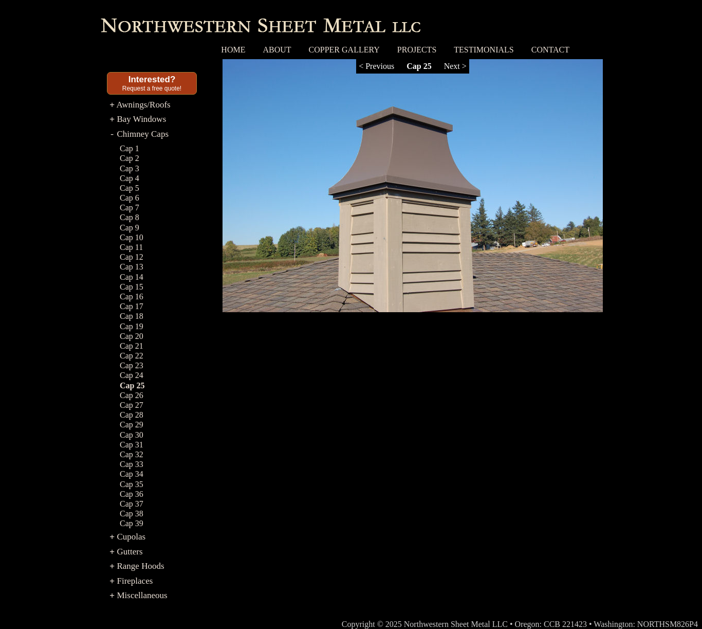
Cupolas (127, 537)
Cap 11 (131, 247)
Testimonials (483, 49)
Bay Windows (137, 119)
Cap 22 (131, 355)
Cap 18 (131, 316)
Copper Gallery (344, 49)
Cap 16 (131, 296)
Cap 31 (131, 444)
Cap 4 (129, 178)
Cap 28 (131, 414)
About (277, 49)
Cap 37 (131, 503)
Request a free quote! (152, 83)
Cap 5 (129, 188)
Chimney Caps (139, 134)
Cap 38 (131, 513)
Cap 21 (131, 346)
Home (233, 49)
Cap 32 (131, 454)
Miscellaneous (138, 595)
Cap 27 (131, 405)
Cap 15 (131, 286)
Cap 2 (129, 158)
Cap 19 (131, 326)
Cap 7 (129, 207)
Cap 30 (131, 434)
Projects (416, 49)
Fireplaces (131, 581)
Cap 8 (129, 217)
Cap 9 (129, 227)
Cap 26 (131, 395)
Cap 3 (129, 168)
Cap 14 (131, 277)
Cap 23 (131, 365)
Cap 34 (131, 474)
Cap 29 (131, 424)
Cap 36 (131, 494)
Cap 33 (131, 464)
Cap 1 (129, 148)
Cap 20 (131, 336)
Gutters (126, 551)
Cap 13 (131, 266)
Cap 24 (131, 375)
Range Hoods (136, 566)
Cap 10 (131, 237)
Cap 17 (131, 306)
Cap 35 (131, 484)
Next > (455, 66)
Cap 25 (132, 385)
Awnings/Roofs (140, 105)
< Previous (376, 66)
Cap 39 (131, 523)
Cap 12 (131, 257)
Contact (550, 49)
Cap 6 (129, 197)
